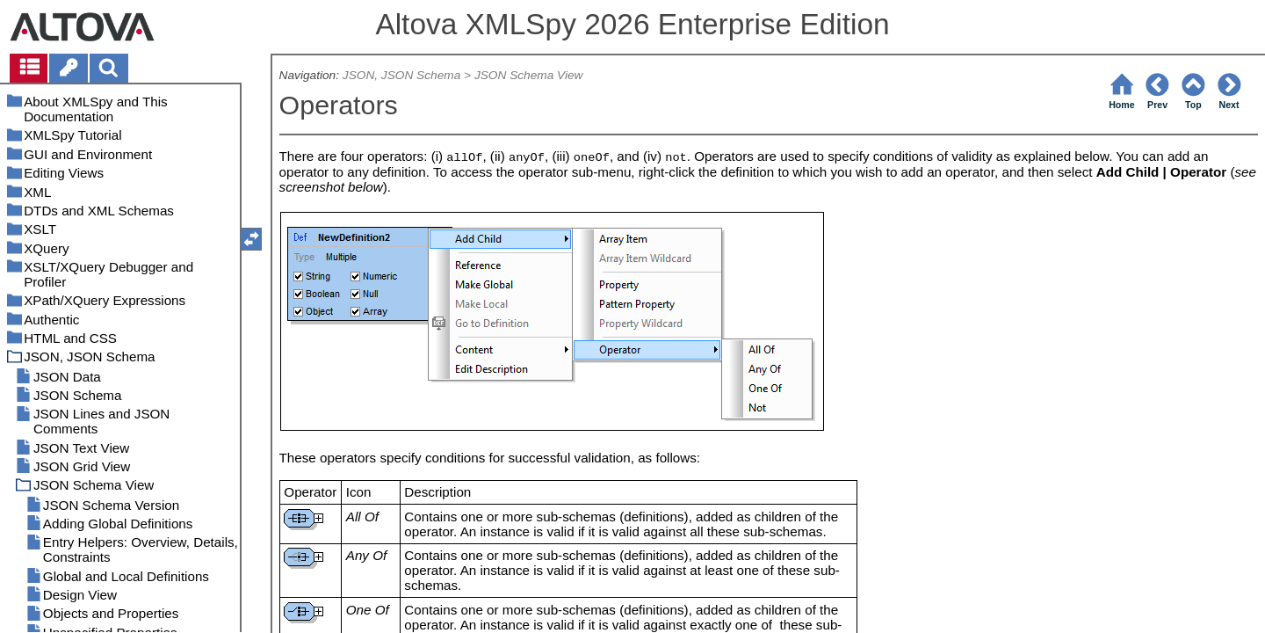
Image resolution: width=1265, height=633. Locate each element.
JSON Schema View (528, 75)
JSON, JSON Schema (401, 75)
